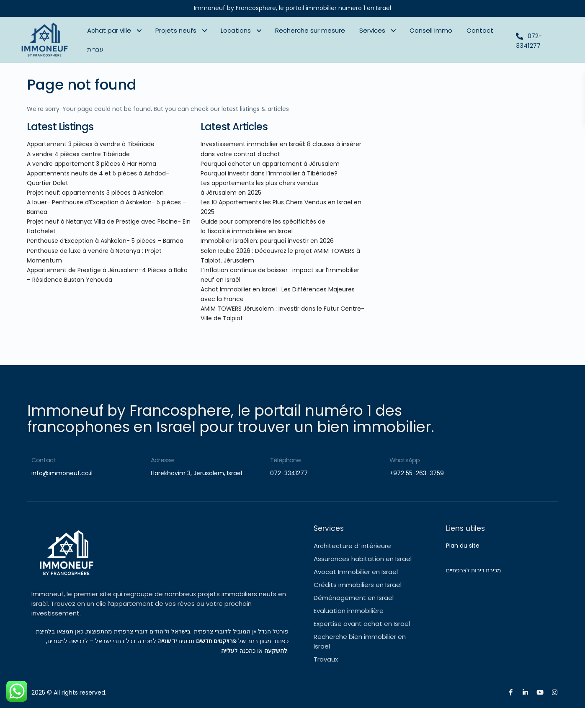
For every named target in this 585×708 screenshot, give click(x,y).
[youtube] (540, 692)
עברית (95, 49)
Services (372, 30)
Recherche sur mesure (310, 30)
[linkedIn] (525, 692)
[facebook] (510, 692)
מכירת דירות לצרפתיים (473, 570)
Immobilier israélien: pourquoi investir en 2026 (267, 241)
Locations (236, 30)
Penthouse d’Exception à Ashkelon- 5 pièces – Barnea (105, 241)
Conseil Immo (431, 30)
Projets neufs (175, 30)
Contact (479, 30)
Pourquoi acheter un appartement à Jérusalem (270, 164)
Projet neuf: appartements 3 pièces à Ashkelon (95, 192)
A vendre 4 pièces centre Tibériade (78, 154)
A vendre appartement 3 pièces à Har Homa (91, 164)
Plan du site (463, 545)
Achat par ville (109, 30)
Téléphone (285, 460)
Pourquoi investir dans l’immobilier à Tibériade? (269, 173)
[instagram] (554, 692)
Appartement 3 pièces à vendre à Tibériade (91, 144)
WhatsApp (404, 460)
